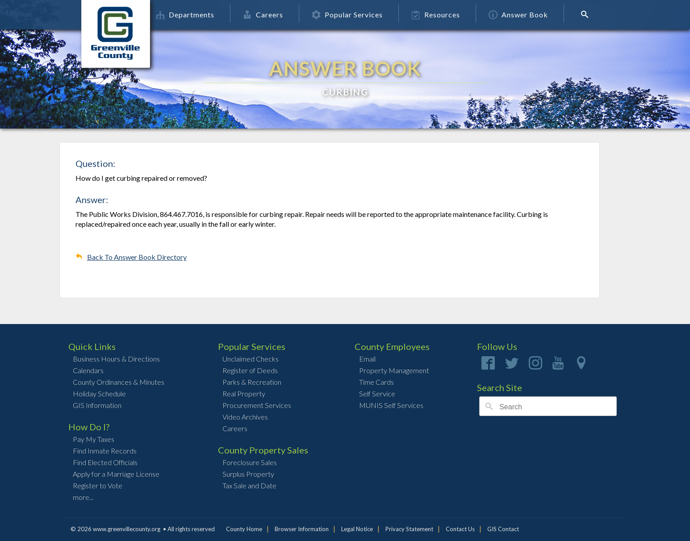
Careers (285, 14)
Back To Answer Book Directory (137, 257)
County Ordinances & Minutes (118, 382)
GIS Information (97, 405)
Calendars (88, 370)
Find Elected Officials (105, 462)
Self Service (377, 393)
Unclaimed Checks (250, 358)
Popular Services (369, 14)
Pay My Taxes (93, 439)
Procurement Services (256, 405)
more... (83, 497)
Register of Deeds (250, 370)
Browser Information (302, 529)
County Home (244, 529)
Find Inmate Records (105, 450)
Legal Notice (357, 529)
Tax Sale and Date (249, 485)
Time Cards (376, 382)
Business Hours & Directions (116, 358)
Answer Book (540, 14)
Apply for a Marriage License (116, 474)
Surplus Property (248, 474)
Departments (207, 14)
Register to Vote (97, 485)
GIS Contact (503, 529)
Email (367, 358)
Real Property (243, 393)
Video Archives (245, 416)
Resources (458, 14)
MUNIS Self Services (391, 405)
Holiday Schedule (99, 393)
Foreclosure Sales (249, 462)
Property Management (394, 370)
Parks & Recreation (251, 382)
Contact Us (460, 529)
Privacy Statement (409, 529)
